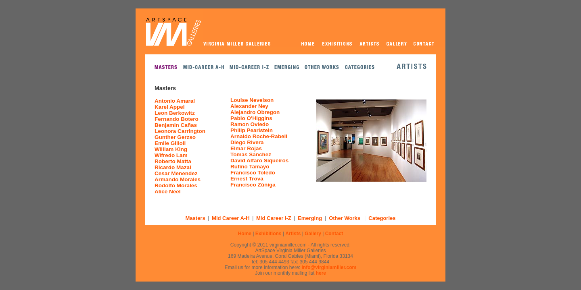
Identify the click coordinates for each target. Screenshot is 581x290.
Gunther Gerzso (175, 137)
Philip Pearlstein (251, 130)
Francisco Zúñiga (253, 185)
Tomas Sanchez (250, 154)
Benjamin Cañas (176, 125)
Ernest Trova (246, 179)
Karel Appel (170, 107)
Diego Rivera (247, 142)
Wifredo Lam (171, 155)
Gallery (313, 233)
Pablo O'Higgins (251, 118)
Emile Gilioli (170, 143)
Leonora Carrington (180, 131)
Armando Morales (178, 179)
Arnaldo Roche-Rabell (258, 136)
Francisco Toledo (252, 173)
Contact (334, 233)
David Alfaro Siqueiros (259, 160)
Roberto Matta (173, 161)
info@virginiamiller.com (329, 267)
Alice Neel (168, 191)
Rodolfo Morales (176, 185)
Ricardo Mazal (173, 167)
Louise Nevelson (252, 100)
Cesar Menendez (176, 173)
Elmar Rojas (246, 148)
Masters (195, 218)
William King (171, 149)
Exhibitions (268, 233)
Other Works (344, 218)
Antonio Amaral (175, 101)
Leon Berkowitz (175, 113)
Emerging (310, 218)
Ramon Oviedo (249, 124)
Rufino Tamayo (250, 167)
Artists (293, 233)
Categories (381, 218)
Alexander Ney (249, 106)
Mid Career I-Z (273, 218)
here (321, 273)
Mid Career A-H (230, 218)
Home (244, 233)
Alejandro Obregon (255, 112)
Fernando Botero (177, 119)
